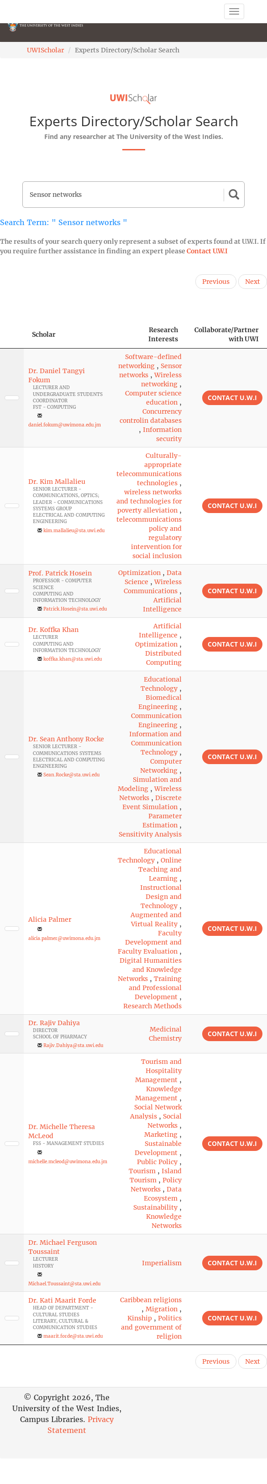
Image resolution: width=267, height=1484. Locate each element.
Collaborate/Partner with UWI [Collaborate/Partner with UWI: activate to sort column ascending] (226, 334)
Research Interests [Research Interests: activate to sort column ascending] (163, 334)
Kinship (139, 1318)
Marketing (161, 1134)
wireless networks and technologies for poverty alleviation (149, 501)
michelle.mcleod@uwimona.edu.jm (67, 1162)
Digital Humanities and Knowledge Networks (150, 969)
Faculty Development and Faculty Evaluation (150, 942)
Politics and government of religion (151, 1327)
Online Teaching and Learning (160, 869)
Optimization (139, 573)
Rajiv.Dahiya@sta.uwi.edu (73, 1045)
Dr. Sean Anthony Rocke (66, 739)
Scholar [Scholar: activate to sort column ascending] (44, 334)
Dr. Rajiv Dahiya (54, 1023)
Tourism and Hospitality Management (158, 1071)
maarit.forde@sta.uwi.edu (73, 1336)
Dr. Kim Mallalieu (56, 482)
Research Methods (152, 1006)
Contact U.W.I (207, 251)
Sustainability (155, 1207)
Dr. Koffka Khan (53, 630)
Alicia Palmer (49, 919)
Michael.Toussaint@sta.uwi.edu (64, 1284)
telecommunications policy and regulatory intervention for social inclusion (149, 537)
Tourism (142, 1171)
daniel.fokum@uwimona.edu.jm (64, 425)
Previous (216, 281)
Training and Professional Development (155, 988)
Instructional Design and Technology (161, 896)
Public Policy (157, 1162)
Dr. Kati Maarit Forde (62, 1300)
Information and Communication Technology (155, 743)
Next (252, 281)
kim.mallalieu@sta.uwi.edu (74, 531)
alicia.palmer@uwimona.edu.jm (64, 938)
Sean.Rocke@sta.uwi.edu (71, 775)
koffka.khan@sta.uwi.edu (72, 659)
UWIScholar (45, 50)
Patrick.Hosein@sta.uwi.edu (75, 609)
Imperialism (162, 1263)
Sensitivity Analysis (150, 834)
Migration (162, 1309)
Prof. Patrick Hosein (60, 573)
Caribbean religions (151, 1300)
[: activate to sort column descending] (12, 335)
